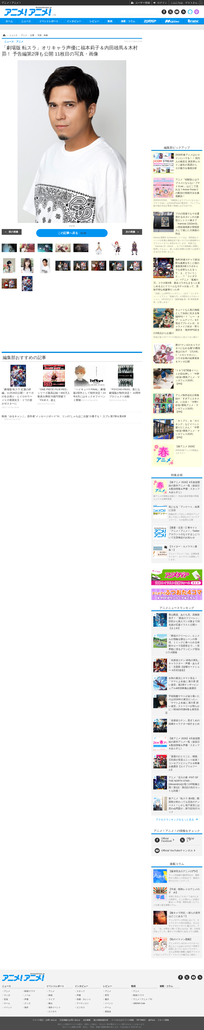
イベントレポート (48, 21)
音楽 (6, 999)
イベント (8, 1007)
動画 (110, 21)
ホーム (9, 21)
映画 (50, 995)
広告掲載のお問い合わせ (70, 1020)
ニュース (26, 21)
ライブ (51, 999)
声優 (26, 999)
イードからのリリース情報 (122, 1020)
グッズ (27, 1003)
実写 (107, 995)
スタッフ (81, 991)
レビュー (94, 21)
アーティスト (83, 1003)
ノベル (27, 995)
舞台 (50, 1003)
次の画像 (130, 231)
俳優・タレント (84, 999)
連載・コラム (128, 21)
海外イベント (54, 1007)
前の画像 (13, 231)
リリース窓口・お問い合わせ (44, 1020)
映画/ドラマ (29, 991)
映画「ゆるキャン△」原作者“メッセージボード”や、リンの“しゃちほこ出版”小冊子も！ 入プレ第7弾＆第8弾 (64, 417)
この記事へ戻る (72, 233)
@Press (151, 1020)
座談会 (108, 1011)
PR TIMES (141, 1020)
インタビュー (74, 21)
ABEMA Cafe (139, 1003)
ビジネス (52, 1011)
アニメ (7, 991)
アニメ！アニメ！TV (142, 999)
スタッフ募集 (163, 1020)
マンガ (7, 995)
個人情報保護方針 (101, 1020)
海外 (26, 1007)
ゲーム (7, 1003)
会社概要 (87, 1020)
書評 (107, 999)
